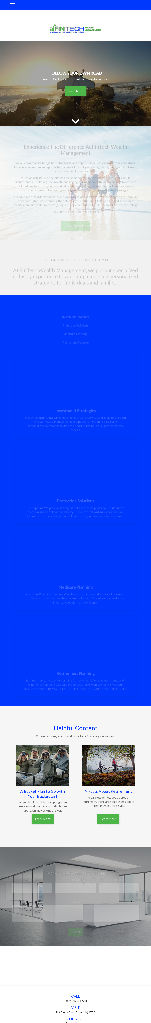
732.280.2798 (79, 1001)
